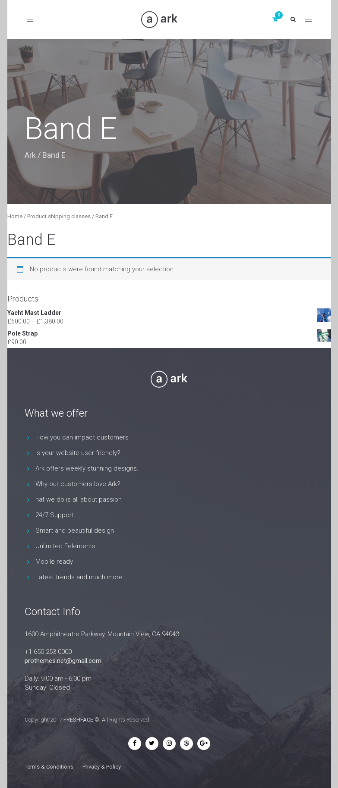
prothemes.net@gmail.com (63, 661)
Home (14, 216)
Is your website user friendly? (77, 453)
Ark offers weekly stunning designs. (87, 468)
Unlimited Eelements (65, 546)
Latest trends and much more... (81, 577)
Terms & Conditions (49, 766)
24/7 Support (54, 515)
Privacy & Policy (101, 766)
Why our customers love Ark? (77, 484)
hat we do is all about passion (78, 499)
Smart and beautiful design (74, 530)
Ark (30, 155)
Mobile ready (54, 561)
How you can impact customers (82, 437)
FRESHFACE (78, 719)
